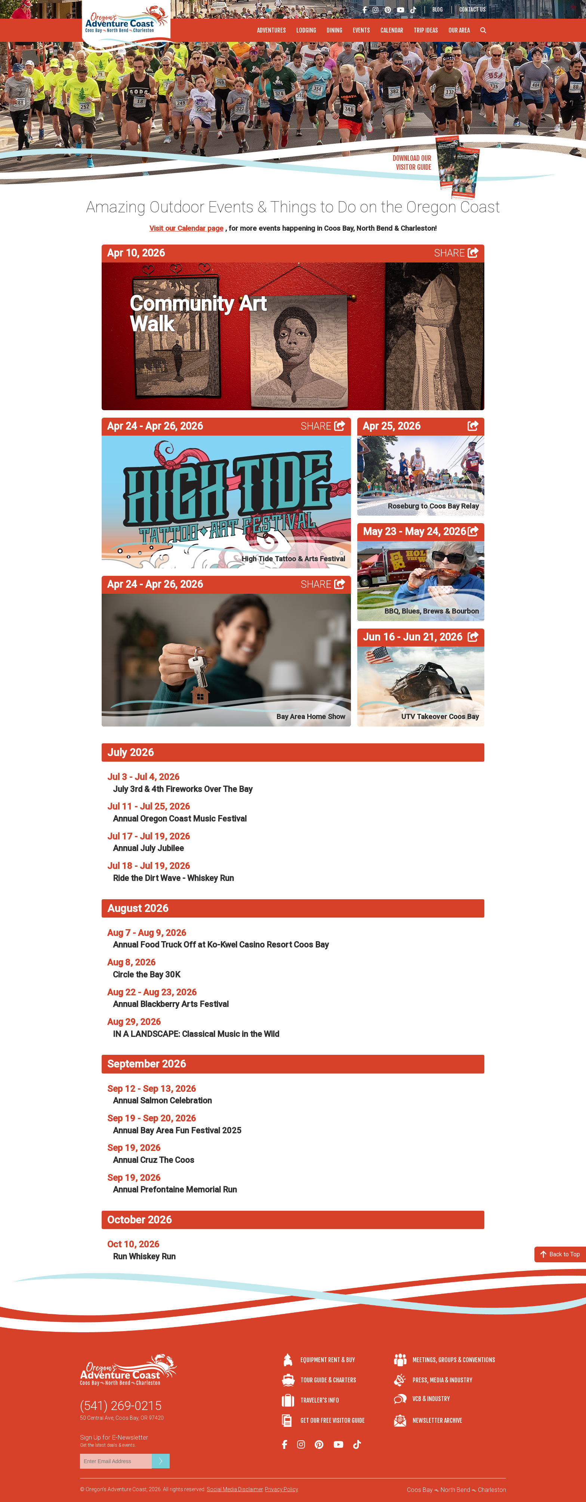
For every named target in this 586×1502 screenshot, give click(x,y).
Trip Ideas (426, 30)
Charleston (492, 1489)
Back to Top (560, 1254)
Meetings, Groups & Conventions (454, 1360)
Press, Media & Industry (442, 1380)
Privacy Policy (281, 1489)
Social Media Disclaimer (235, 1489)
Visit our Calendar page (186, 228)
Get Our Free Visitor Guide (332, 1420)
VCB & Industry (431, 1399)
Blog (437, 9)
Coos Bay (420, 1489)
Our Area (459, 30)
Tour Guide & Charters (328, 1380)
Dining (334, 30)
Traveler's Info (319, 1400)
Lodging (306, 30)
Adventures (271, 30)
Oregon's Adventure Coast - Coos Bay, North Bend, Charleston (128, 26)
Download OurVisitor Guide (412, 162)
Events (361, 30)
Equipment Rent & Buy (327, 1360)
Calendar (391, 30)
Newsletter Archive (437, 1420)
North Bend (455, 1489)
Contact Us (472, 9)
